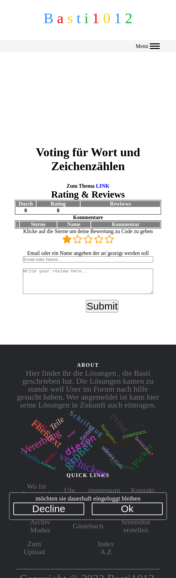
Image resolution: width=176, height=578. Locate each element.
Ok (127, 508)
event (119, 422)
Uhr (69, 489)
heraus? (114, 442)
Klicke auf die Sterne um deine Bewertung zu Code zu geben (88, 229)
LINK (102, 183)
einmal (48, 465)
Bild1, (51, 456)
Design (71, 434)
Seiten (86, 433)
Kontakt (142, 489)
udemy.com (112, 457)
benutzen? (144, 446)
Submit (102, 308)
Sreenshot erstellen (135, 525)
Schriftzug (86, 423)
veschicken (83, 465)
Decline (48, 508)
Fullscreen (122, 464)
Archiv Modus (40, 525)
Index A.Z (106, 547)
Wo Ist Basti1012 (36, 489)
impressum (104, 489)
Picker (142, 455)
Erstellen (30, 456)
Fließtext (46, 434)
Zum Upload (34, 547)
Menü (147, 46)
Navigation (109, 434)
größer (78, 454)
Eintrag (138, 425)
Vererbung (41, 442)
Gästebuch (88, 525)
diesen (80, 444)
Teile (57, 423)
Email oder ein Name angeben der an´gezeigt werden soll (88, 251)
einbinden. (135, 433)
